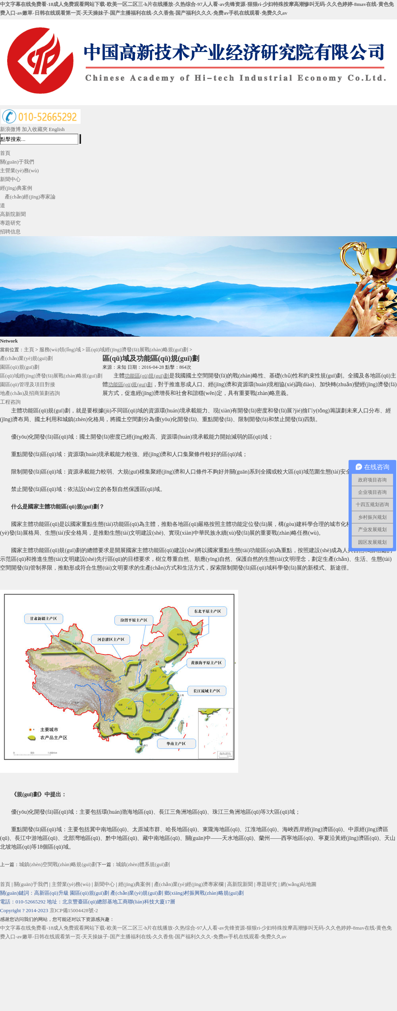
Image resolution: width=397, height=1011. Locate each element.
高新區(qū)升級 (51, 893)
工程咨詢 (10, 402)
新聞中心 (10, 179)
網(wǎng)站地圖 (298, 884)
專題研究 (10, 223)
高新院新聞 (13, 214)
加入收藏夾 (35, 129)
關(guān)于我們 (17, 162)
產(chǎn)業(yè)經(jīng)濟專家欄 (189, 884)
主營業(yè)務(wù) (19, 170)
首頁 (5, 153)
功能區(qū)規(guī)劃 (147, 376)
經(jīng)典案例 (16, 188)
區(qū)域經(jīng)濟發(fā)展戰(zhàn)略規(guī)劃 (137, 349)
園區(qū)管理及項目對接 (27, 384)
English (57, 129)
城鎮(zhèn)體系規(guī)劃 (143, 864)
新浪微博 (10, 129)
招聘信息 (10, 232)
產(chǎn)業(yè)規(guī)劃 (26, 358)
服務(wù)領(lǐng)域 (60, 349)
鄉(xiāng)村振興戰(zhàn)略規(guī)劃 (204, 893)
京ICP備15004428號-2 (74, 910)
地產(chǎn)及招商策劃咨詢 (30, 393)
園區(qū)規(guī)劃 (19, 367)
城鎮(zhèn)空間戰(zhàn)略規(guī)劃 (58, 864)
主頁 (29, 349)
